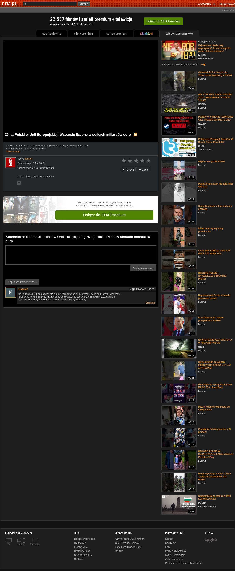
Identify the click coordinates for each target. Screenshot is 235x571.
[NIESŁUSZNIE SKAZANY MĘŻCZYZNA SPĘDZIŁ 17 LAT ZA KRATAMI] (178, 370)
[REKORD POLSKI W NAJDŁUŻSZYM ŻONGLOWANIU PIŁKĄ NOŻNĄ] (178, 459)
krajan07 (23, 289)
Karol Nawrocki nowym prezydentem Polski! (211, 319)
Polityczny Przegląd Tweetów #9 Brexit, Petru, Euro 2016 (215, 140)
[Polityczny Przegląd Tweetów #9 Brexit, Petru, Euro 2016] (178, 147)
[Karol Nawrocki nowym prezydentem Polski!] (178, 326)
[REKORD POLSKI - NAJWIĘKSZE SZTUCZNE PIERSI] (178, 281)
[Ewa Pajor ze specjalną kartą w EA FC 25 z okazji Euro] (178, 393)
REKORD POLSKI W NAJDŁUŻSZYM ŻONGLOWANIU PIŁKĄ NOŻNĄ (216, 454)
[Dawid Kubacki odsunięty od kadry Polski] (178, 415)
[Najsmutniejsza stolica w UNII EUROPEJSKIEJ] (178, 504)
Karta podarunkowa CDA (128, 547)
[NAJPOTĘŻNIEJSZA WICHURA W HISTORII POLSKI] (178, 348)
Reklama (78, 559)
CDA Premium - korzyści (127, 543)
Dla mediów (80, 543)
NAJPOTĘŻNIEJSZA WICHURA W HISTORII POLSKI (215, 341)
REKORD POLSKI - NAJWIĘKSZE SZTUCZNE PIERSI (212, 276)
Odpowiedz (150, 303)
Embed (128, 169)
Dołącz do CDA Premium (104, 215)
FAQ (167, 547)
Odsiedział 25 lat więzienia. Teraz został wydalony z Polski (215, 74)
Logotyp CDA (81, 547)
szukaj (84, 4)
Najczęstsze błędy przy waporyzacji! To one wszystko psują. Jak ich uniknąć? (214, 48)
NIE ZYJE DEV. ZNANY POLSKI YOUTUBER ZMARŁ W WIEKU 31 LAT (215, 97)
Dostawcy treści (82, 551)
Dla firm (119, 551)
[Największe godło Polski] (178, 170)
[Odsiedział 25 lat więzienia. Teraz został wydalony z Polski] (178, 80)
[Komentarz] (80, 255)
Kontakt (169, 539)
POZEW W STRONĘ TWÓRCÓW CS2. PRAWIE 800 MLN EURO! (215, 118)
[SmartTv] (24, 546)
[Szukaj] (50, 3)
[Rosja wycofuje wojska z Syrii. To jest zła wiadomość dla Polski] (178, 482)
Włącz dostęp (13, 151)
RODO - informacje (175, 555)
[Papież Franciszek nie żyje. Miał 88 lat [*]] (178, 192)
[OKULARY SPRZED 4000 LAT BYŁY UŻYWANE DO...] (178, 259)
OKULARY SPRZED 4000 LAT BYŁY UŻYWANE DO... (214, 252)
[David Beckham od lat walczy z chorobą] (178, 214)
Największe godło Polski (211, 161)
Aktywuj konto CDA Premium (129, 539)
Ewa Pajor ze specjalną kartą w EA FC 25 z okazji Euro (215, 386)
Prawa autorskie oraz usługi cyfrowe (183, 563)
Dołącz (163, 21)
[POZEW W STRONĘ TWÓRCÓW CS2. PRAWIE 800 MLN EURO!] (178, 125)
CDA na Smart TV (83, 555)
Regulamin (170, 543)
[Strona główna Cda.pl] (10, 3)
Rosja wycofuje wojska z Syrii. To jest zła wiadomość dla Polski (215, 476)
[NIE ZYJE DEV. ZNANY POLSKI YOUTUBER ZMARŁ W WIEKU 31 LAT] (178, 103)
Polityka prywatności (175, 551)
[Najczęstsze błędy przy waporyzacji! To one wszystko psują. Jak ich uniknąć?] (178, 50)
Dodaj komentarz (143, 268)
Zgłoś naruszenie (174, 559)
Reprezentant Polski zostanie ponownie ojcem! (214, 297)
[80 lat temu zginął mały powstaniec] (178, 236)
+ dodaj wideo (228, 10)
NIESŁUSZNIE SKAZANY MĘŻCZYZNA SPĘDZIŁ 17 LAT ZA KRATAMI (214, 365)
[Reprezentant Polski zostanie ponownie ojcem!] (178, 303)
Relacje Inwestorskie (84, 539)
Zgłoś (143, 169)
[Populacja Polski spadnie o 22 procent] (178, 437)
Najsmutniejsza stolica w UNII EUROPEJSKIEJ (214, 497)
